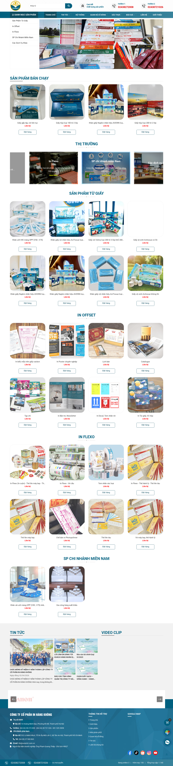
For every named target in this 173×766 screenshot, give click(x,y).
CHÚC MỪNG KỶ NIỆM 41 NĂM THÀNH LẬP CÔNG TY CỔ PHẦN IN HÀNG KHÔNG (31, 671)
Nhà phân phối (96, 732)
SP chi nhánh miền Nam (22, 37)
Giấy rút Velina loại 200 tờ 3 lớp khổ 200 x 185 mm (106, 240)
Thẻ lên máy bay (27, 537)
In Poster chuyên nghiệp (67, 362)
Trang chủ (50, 15)
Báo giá (129, 15)
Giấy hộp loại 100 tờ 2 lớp (67, 123)
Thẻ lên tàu (106, 537)
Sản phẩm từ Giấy (20, 21)
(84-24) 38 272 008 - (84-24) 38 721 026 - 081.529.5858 (42, 728)
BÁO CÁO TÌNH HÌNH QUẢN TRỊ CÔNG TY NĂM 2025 (64, 677)
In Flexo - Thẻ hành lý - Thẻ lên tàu (145, 483)
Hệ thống (80, 15)
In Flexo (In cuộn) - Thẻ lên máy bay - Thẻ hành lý (27, 483)
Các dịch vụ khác (19, 43)
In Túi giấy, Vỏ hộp (145, 416)
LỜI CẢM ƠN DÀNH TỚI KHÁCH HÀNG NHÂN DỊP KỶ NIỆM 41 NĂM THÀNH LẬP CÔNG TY (64, 656)
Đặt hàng (27, 132)
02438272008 (18, 762)
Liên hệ (144, 15)
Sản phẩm (94, 728)
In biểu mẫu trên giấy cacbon (27, 362)
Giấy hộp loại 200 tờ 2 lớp (145, 123)
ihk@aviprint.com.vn (27, 743)
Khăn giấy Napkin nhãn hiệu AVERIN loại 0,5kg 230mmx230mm (106, 123)
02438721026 (41, 762)
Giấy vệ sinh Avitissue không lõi (145, 294)
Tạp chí (28, 416)
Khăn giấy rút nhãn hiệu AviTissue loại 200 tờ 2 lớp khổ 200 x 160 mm (67, 240)
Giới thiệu (157, 15)
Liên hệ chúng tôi (96, 745)
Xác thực (116, 15)
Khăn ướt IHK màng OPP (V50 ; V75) (27, 240)
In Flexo (15, 32)
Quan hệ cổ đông (98, 15)
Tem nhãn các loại (106, 483)
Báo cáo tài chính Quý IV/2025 (85, 655)
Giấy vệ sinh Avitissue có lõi (145, 240)
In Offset (16, 26)
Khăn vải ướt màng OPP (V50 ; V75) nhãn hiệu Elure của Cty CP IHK (27, 605)
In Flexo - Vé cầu (67, 483)
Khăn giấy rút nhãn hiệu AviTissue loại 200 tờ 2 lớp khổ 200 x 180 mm (106, 294)
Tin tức (64, 15)
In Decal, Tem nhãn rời (106, 416)
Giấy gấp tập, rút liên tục (27, 123)
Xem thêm (34, 175)
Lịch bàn (106, 362)
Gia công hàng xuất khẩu (66, 605)
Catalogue (145, 362)
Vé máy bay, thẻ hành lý (145, 537)
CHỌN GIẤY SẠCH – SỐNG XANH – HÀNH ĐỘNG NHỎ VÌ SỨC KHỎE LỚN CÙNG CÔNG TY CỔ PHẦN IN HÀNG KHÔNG (87, 677)
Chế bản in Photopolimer (66, 537)
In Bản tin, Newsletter (67, 416)
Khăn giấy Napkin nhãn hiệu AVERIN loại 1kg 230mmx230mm (27, 294)
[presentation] (15, 109)
